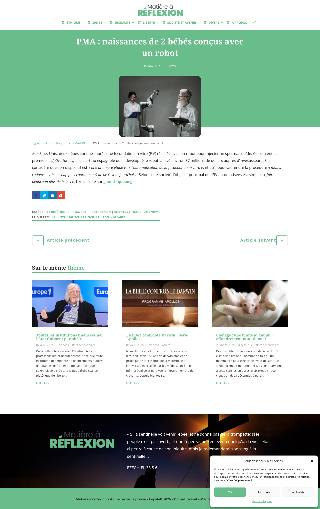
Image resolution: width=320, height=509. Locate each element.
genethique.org (117, 181)
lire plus (42, 382)
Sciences (121, 212)
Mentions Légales (262, 501)
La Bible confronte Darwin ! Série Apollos (157, 337)
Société (165, 345)
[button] (312, 461)
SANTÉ (97, 23)
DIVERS (214, 23)
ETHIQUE (73, 23)
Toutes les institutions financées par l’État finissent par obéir (69, 337)
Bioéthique (60, 212)
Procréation (100, 212)
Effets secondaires (82, 345)
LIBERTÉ (149, 23)
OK (230, 492)
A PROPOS (239, 23)
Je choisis (297, 492)
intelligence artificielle (79, 217)
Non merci (264, 492)
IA (53, 217)
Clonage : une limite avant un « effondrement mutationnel (245, 337)
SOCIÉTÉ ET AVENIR (181, 23)
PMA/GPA (79, 143)
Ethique (60, 143)
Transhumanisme (145, 212)
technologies (114, 217)
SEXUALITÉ (122, 23)
